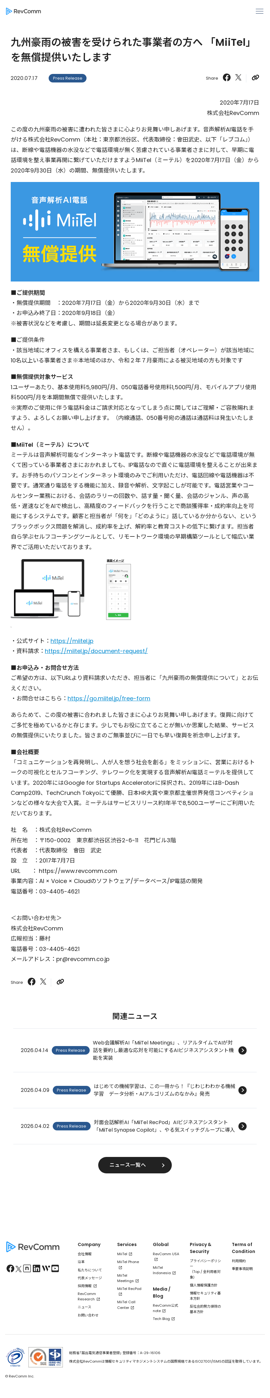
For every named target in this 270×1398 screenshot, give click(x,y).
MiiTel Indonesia (162, 1270)
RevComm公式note (165, 1308)
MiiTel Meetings (125, 1278)
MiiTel (122, 1253)
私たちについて (90, 1270)
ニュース (84, 1307)
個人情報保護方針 (204, 1285)
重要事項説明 (242, 1268)
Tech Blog (161, 1318)
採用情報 (85, 1285)
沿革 (81, 1261)
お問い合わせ (88, 1315)
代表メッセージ (90, 1277)
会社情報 (85, 1253)
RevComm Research (87, 1296)
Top (196, 1271)
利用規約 (239, 1260)
